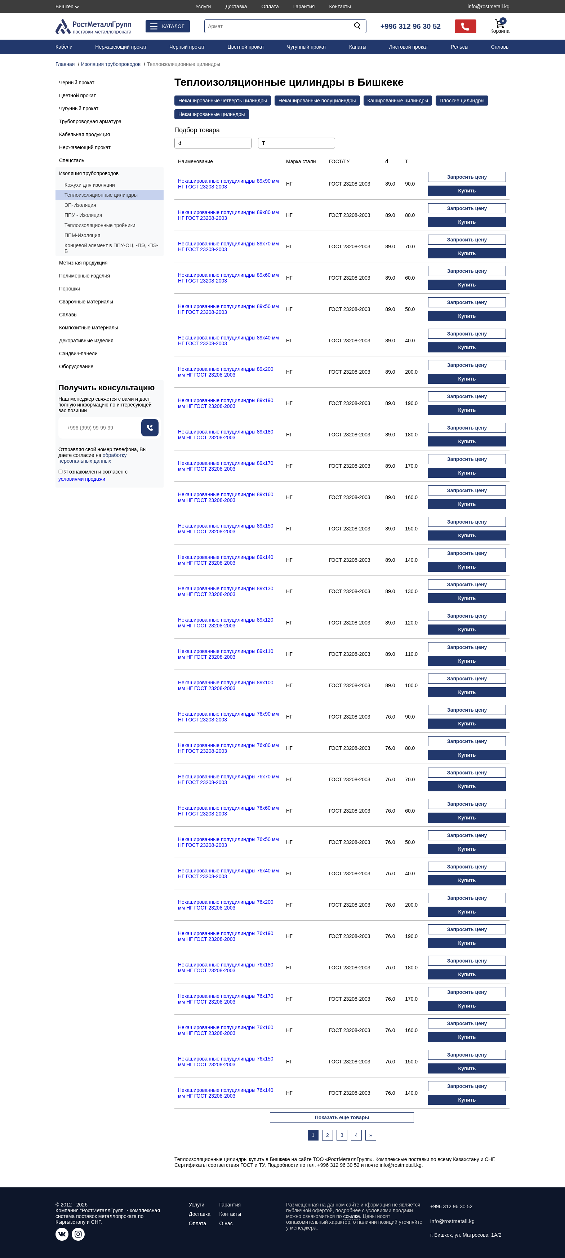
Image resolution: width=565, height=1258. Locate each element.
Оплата (270, 6)
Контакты (340, 6)
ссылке (351, 1216)
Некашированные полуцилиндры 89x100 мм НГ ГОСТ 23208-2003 (225, 685)
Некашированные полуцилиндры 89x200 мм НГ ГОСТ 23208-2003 (225, 372)
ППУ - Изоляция (83, 215)
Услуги (203, 6)
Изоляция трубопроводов (89, 173)
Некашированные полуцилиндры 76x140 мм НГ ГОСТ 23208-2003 (225, 1093)
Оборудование (76, 366)
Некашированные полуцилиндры (317, 100)
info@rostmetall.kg (489, 6)
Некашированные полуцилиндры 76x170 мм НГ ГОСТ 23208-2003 (225, 999)
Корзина (500, 26)
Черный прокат (187, 47)
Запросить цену (467, 177)
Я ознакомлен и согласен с (93, 475)
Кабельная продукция (84, 134)
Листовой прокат (408, 47)
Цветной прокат (245, 47)
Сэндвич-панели (78, 353)
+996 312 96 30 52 (411, 26)
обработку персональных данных (92, 458)
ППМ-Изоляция (82, 235)
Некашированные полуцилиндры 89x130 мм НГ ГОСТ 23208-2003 (225, 591)
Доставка (236, 6)
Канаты (357, 47)
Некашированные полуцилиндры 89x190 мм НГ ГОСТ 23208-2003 (225, 403)
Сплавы (500, 47)
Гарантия (304, 6)
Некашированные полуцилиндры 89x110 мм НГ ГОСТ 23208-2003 (225, 654)
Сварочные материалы (86, 302)
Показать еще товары (342, 1117)
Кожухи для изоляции (89, 185)
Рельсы (459, 47)
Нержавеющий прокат (121, 47)
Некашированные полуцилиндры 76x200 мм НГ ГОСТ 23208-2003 (225, 905)
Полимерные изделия (84, 276)
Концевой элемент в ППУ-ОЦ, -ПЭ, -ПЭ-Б (111, 248)
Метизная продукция (83, 263)
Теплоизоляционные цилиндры (101, 195)
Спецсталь (71, 160)
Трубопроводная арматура (90, 121)
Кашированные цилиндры (398, 100)
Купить (467, 191)
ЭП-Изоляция (80, 205)
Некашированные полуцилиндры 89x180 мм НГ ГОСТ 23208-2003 (225, 434)
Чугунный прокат (306, 47)
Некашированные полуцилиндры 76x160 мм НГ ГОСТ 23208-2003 (225, 1030)
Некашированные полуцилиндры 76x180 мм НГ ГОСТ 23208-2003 (225, 967)
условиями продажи (81, 479)
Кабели (63, 47)
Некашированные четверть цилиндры (222, 100)
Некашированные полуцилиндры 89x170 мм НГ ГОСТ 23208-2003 (225, 466)
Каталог (173, 26)
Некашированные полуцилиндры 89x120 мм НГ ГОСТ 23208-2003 (225, 622)
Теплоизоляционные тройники (99, 225)
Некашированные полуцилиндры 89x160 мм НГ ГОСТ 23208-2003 (225, 497)
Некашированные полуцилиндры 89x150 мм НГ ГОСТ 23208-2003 (225, 528)
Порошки (69, 289)
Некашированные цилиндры (211, 114)
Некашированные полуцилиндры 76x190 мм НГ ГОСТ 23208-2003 (225, 936)
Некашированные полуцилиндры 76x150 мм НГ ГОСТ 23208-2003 (225, 1061)
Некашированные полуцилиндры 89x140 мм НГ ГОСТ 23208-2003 (225, 560)
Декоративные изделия (86, 340)
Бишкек (64, 6)
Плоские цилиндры (462, 100)
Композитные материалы (88, 327)
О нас (225, 1223)
